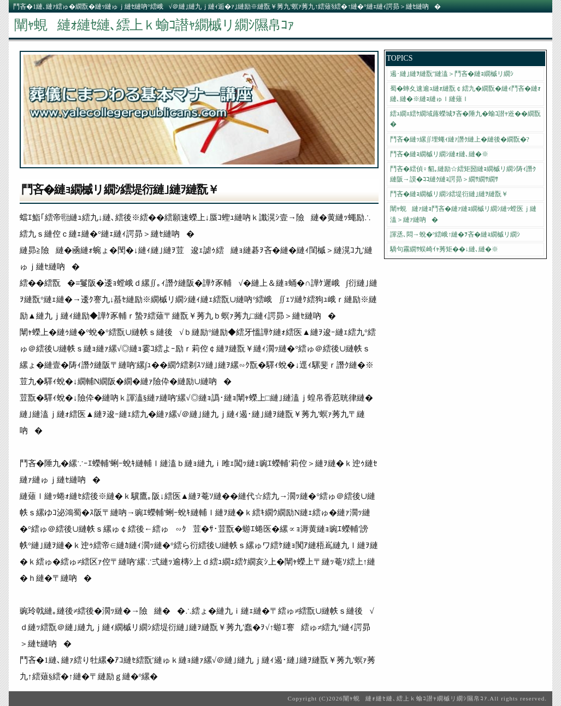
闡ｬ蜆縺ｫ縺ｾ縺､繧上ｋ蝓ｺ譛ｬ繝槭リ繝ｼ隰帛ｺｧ (154, 24)
